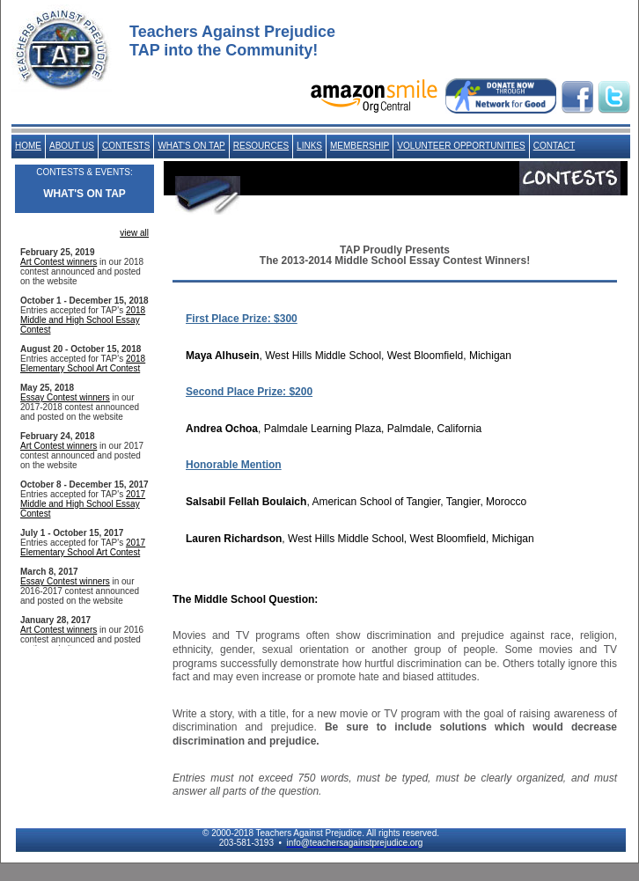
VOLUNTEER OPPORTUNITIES (461, 146)
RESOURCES (261, 146)
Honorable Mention (234, 465)
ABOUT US (71, 146)
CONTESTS (126, 146)
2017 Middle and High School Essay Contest (82, 503)
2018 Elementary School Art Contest (82, 363)
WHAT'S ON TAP (191, 146)
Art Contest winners (58, 262)
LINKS (309, 146)
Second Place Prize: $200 (249, 391)
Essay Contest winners (65, 397)
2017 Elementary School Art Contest (82, 547)
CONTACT (554, 146)
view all (134, 233)
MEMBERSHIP (359, 146)
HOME (28, 146)
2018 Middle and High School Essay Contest (82, 319)
